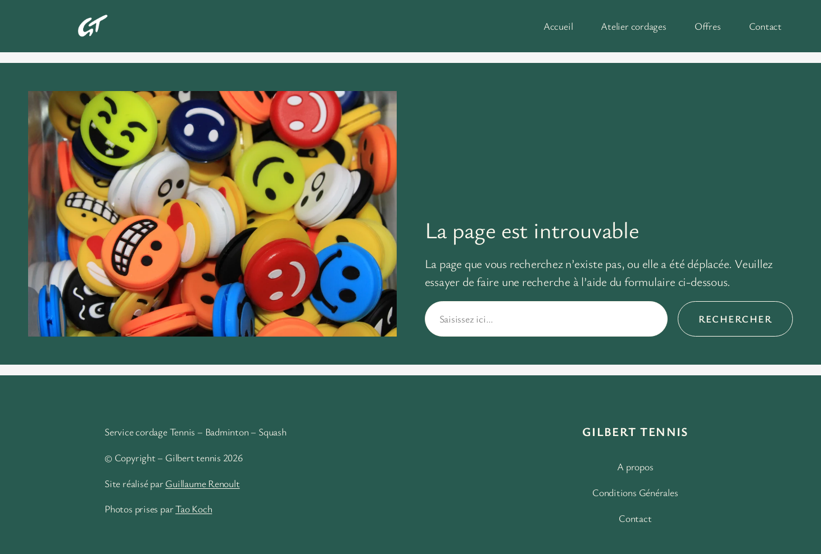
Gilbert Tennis (635, 431)
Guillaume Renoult (202, 483)
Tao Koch (193, 508)
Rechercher (735, 318)
